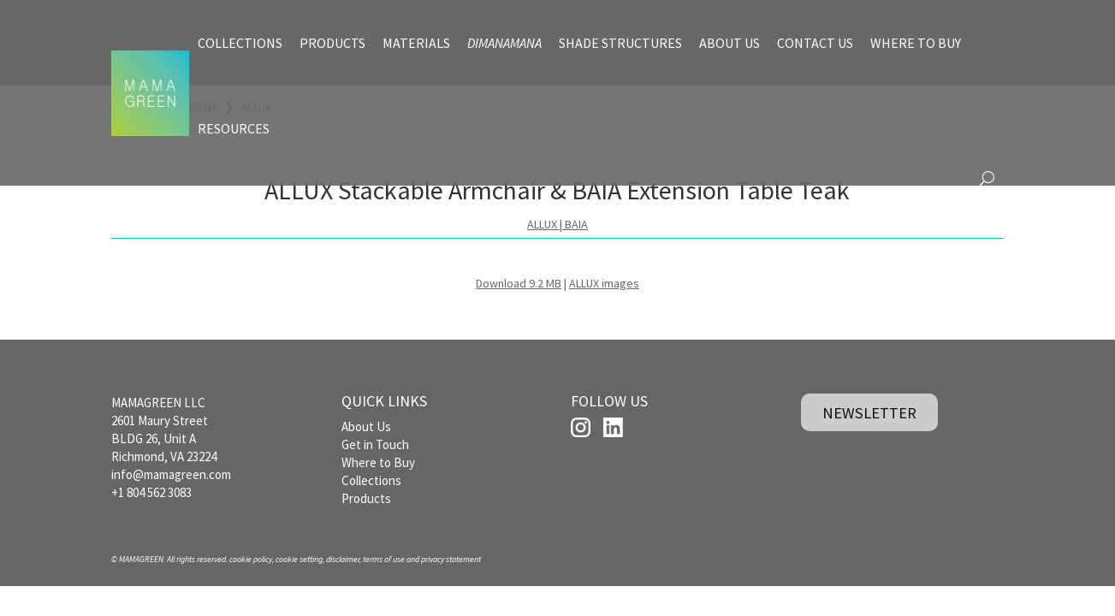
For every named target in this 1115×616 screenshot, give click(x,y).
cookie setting (299, 559)
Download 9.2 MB (518, 283)
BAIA (576, 224)
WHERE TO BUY (915, 42)
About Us (366, 426)
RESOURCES (234, 128)
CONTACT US (815, 42)
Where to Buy (378, 462)
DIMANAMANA (504, 42)
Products (366, 498)
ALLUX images (604, 283)
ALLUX (542, 224)
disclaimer (342, 559)
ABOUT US (729, 42)
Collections (371, 480)
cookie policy (250, 559)
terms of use (384, 559)
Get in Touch (375, 444)
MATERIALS (416, 42)
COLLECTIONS (240, 42)
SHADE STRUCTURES (620, 42)
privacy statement (451, 559)
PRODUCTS (332, 42)
